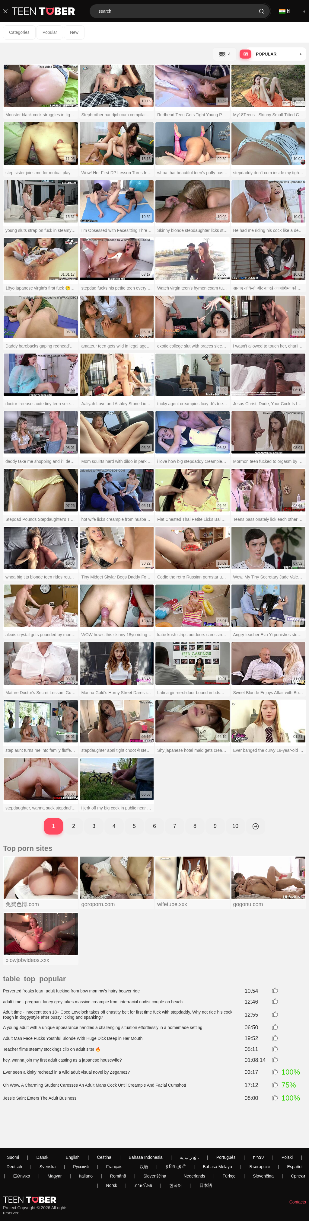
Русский (81, 1132)
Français (114, 1132)
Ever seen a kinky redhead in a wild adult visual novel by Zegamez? (66, 1072)
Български (260, 1132)
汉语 (144, 1132)
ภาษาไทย (143, 1151)
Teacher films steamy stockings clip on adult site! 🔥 (51, 1049)
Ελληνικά (21, 1142)
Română (118, 1142)
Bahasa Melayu (217, 1132)
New (74, 32)
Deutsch (14, 1132)
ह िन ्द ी (176, 1132)
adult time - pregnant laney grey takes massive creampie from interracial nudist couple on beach (93, 1001)
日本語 (205, 1151)
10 (235, 826)
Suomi (13, 1123)
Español (295, 1132)
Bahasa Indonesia (145, 1123)
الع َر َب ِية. (189, 1123)
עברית (258, 1123)
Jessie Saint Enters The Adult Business (39, 1098)
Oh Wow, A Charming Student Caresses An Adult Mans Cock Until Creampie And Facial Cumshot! (94, 1085)
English (73, 1123)
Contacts (297, 1168)
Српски (298, 1142)
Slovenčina (263, 1142)
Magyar (55, 1142)
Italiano (86, 1142)
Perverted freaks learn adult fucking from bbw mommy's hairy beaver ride (71, 991)
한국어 (175, 1151)
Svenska (48, 1132)
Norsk (111, 1151)
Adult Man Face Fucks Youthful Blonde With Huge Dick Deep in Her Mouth (72, 1038)
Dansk (42, 1123)
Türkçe (229, 1142)
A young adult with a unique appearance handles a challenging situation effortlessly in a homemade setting (102, 1027)
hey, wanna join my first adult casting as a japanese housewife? (62, 1060)
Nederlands (194, 1142)
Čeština (104, 1123)
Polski (287, 1123)
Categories (19, 32)
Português (226, 1123)
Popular (50, 32)
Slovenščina (154, 1142)
